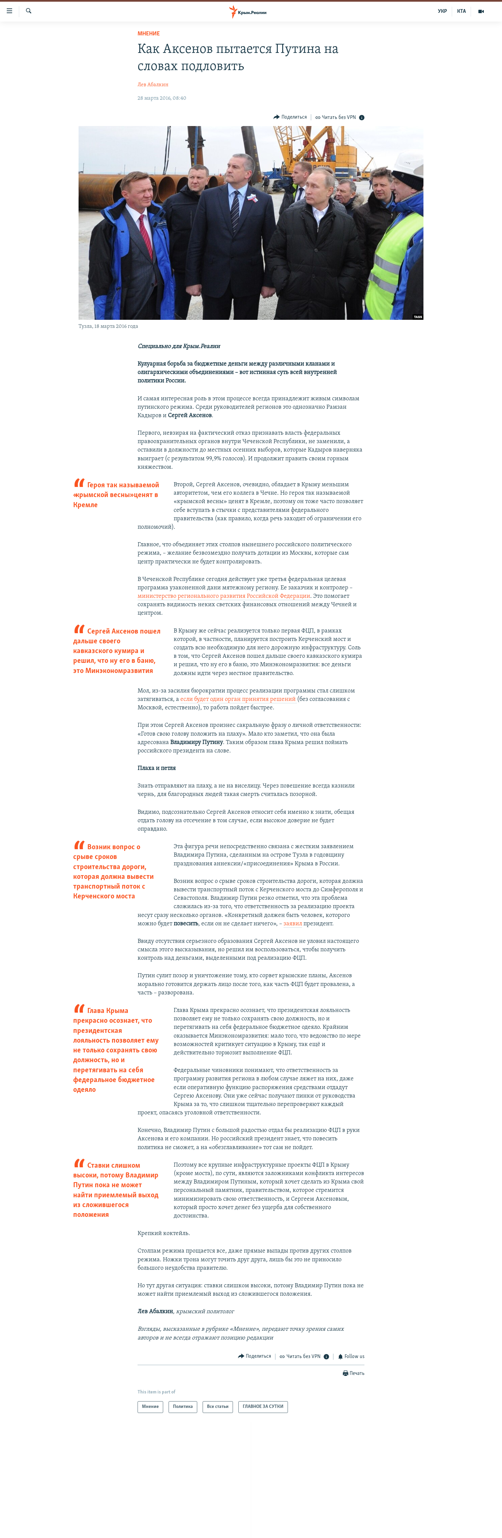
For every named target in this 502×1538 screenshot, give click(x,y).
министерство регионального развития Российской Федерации (224, 596)
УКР (442, 11)
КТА (461, 11)
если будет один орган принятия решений (238, 699)
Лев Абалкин (153, 85)
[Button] (290, 117)
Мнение (149, 34)
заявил (293, 924)
